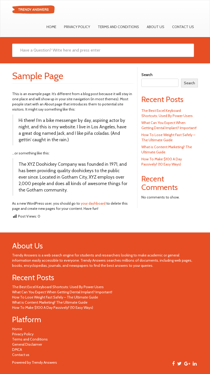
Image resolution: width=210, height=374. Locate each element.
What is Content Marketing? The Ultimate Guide (49, 302)
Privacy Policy (77, 26)
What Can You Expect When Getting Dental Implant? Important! (62, 292)
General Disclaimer (27, 344)
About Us (155, 26)
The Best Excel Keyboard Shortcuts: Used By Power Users (58, 287)
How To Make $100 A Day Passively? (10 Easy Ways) (52, 307)
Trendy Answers (24, 255)
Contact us (183, 26)
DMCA (17, 349)
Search (146, 74)
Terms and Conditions (118, 26)
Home (51, 26)
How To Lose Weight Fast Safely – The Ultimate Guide (55, 297)
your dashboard (93, 203)
